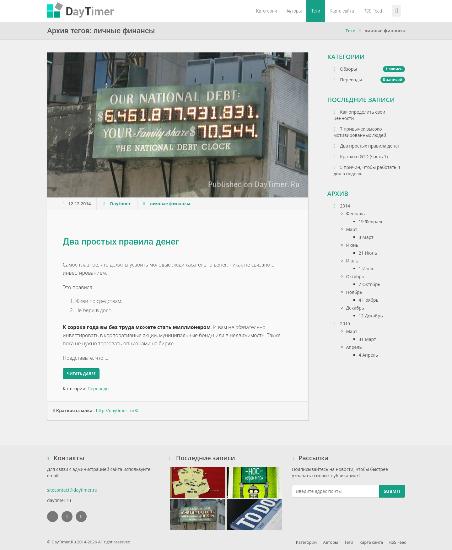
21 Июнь (368, 253)
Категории (266, 10)
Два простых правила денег (121, 241)
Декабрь (355, 308)
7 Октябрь (369, 284)
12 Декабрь (371, 316)
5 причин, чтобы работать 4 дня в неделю (367, 170)
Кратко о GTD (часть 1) (361, 156)
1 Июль (366, 269)
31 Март (367, 339)
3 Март (366, 237)
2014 (342, 206)
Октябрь (355, 276)
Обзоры (369, 69)
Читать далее (81, 373)
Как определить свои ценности (359, 115)
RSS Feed (372, 10)
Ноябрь (354, 292)
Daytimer (121, 204)
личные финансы (170, 204)
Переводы (99, 388)
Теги (315, 10)
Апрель (354, 347)
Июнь (352, 245)
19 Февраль (371, 221)
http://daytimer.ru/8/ (117, 410)
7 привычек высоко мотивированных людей (360, 132)
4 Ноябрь (369, 300)
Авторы (294, 10)
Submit (392, 491)
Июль (352, 261)
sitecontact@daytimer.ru (72, 490)
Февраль (355, 214)
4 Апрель (368, 355)
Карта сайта (342, 10)
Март (352, 229)
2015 (342, 323)
